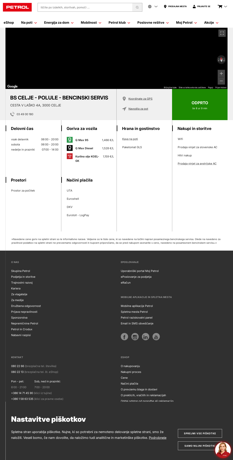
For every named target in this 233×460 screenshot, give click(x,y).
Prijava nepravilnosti (24, 311)
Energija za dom (59, 22)
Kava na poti (130, 139)
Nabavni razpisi (21, 335)
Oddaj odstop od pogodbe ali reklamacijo (147, 401)
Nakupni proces (131, 372)
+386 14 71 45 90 (22, 393)
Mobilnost (91, 22)
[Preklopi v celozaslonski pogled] (222, 33)
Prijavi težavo (220, 88)
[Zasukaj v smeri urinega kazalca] (224, 59)
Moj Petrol (186, 22)
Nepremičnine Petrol (24, 323)
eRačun (126, 282)
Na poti (29, 22)
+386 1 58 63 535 (22, 399)
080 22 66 (17, 366)
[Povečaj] (221, 73)
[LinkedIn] (145, 336)
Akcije (211, 22)
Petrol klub (119, 22)
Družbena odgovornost (26, 306)
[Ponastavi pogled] (221, 59)
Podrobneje (157, 438)
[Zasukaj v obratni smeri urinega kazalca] (218, 59)
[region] (116, 58)
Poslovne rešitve (153, 22)
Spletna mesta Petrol (134, 311)
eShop (9, 22)
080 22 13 (17, 372)
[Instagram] (135, 336)
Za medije (17, 300)
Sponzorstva (19, 317)
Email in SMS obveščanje (137, 323)
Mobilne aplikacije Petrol (137, 306)
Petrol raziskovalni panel (137, 317)
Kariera (15, 288)
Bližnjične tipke (170, 88)
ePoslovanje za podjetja (136, 276)
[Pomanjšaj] (221, 81)
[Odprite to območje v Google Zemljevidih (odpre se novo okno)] (12, 86)
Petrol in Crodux (21, 329)
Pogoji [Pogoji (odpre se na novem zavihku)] (210, 88)
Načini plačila (129, 383)
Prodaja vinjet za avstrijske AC (197, 163)
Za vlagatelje (19, 294)
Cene (124, 377)
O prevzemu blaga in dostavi (139, 389)
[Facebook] (124, 336)
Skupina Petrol (20, 271)
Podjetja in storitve (23, 276)
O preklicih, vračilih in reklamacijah (143, 395)
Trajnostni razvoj (22, 282)
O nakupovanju (130, 366)
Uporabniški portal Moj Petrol (140, 271)
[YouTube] (156, 336)
